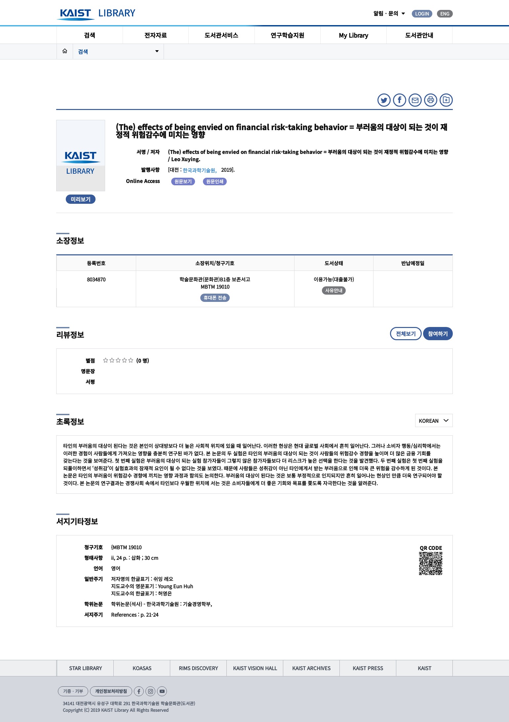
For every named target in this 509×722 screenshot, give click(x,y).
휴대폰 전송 (215, 297)
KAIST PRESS (368, 668)
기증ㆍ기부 (73, 691)
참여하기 (438, 334)
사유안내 (333, 290)
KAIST (424, 668)
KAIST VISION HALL (255, 668)
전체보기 (406, 334)
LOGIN (422, 13)
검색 (89, 35)
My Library (353, 35)
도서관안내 (419, 35)
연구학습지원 (287, 35)
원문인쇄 (214, 181)
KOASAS (142, 668)
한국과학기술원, (199, 170)
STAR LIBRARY (85, 668)
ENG (445, 13)
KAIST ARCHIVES (311, 668)
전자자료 (155, 35)
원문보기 (183, 181)
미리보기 (81, 199)
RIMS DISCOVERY (198, 668)
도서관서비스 (221, 35)
